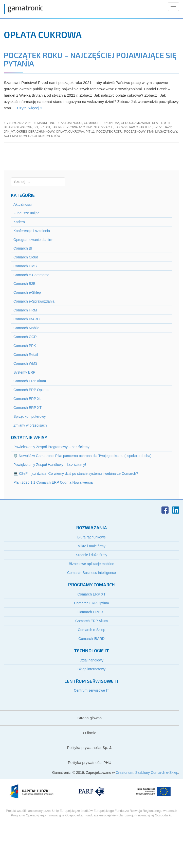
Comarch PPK (24, 346)
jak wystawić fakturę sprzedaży (143, 127)
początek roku (109, 131)
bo (35, 127)
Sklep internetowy (92, 669)
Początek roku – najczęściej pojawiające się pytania (90, 59)
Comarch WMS (25, 363)
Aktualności (71, 123)
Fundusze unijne (26, 213)
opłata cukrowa (70, 131)
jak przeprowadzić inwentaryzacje (82, 127)
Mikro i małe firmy (91, 546)
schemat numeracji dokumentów (32, 136)
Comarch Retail (25, 355)
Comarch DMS (25, 266)
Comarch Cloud (25, 257)
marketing (46, 123)
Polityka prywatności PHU (90, 762)
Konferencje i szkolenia (31, 231)
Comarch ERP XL (27, 399)
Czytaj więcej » (29, 108)
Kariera (19, 222)
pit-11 (90, 131)
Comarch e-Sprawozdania (33, 301)
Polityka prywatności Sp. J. (89, 747)
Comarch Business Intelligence (91, 573)
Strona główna (90, 718)
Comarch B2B (24, 284)
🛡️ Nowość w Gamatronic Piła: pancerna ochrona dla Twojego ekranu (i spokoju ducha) (82, 456)
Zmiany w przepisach (30, 425)
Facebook (165, 510)
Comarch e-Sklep (27, 292)
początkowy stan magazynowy (150, 131)
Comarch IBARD (26, 319)
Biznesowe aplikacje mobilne (91, 564)
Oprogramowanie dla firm (143, 123)
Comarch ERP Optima (101, 123)
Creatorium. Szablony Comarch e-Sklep (147, 772)
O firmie (89, 733)
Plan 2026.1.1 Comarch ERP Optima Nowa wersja (53, 482)
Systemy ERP (24, 372)
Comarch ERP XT (27, 408)
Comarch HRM (25, 310)
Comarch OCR (25, 337)
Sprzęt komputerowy (29, 416)
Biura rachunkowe (91, 537)
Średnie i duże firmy (91, 555)
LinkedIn (175, 510)
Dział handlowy (91, 660)
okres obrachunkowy (35, 131)
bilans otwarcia (18, 127)
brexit (45, 127)
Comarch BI (22, 248)
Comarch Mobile (26, 328)
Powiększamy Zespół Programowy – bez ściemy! (51, 447)
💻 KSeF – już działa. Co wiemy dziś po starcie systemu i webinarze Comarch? (75, 473)
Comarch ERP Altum (29, 381)
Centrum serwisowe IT (91, 690)
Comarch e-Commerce (31, 275)
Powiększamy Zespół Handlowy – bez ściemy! (49, 465)
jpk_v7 (9, 131)
